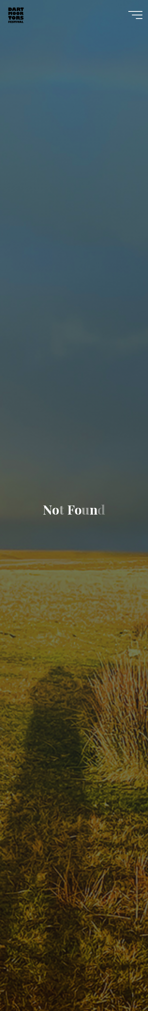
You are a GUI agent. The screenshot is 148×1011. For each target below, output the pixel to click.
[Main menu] (135, 15)
